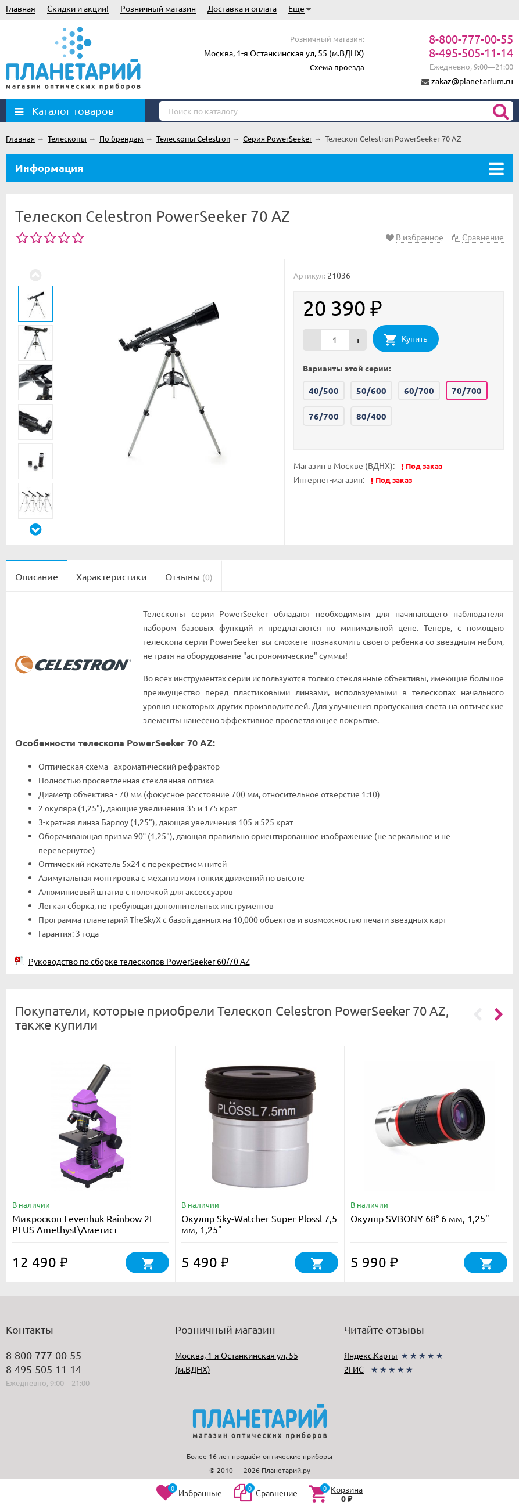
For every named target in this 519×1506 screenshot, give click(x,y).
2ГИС (354, 1369)
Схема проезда (337, 67)
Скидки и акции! (78, 8)
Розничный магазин (158, 8)
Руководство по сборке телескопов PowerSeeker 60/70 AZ (139, 961)
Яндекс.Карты (371, 1355)
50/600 (371, 390)
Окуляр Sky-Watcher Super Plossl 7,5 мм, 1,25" (259, 1223)
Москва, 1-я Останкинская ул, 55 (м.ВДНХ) (284, 53)
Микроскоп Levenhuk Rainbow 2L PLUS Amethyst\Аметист (83, 1223)
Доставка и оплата (242, 8)
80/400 (371, 416)
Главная (20, 8)
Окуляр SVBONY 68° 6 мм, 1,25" (419, 1218)
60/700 (419, 390)
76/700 (324, 416)
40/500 (324, 390)
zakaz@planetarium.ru (472, 80)
